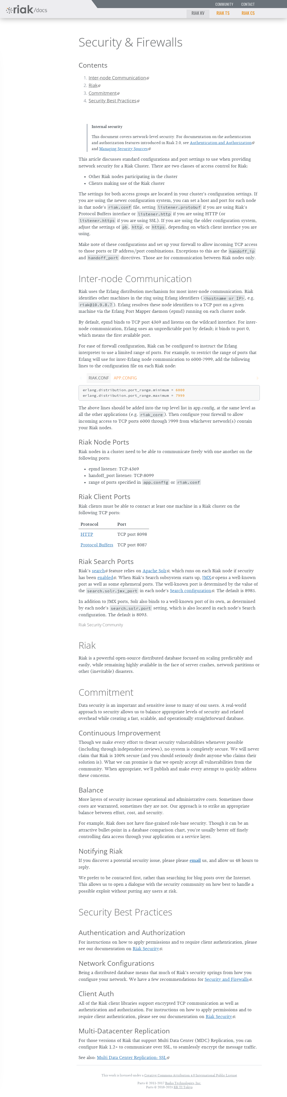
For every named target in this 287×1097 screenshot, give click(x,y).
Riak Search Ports (106, 561)
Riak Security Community (101, 625)
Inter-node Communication (117, 78)
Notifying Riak (101, 851)
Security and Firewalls (227, 979)
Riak (21, 41)
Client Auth (96, 993)
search (98, 570)
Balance (91, 790)
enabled (105, 577)
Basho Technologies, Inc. (183, 1083)
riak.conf (99, 378)
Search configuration (190, 590)
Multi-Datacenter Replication (124, 1030)
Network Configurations (116, 963)
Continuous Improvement (120, 732)
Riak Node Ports (104, 442)
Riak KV (198, 13)
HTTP (87, 534)
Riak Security (146, 948)
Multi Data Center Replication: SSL (131, 1057)
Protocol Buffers (97, 544)
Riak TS (223, 13)
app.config (125, 378)
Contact (248, 4)
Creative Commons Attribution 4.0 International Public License (190, 1075)
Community (224, 4)
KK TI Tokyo (183, 1087)
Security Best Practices (112, 101)
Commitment (103, 93)
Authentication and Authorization (221, 143)
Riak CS (248, 13)
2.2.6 (51, 42)
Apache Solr (154, 570)
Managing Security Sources (123, 149)
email (195, 860)
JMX (206, 577)
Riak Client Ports (104, 496)
